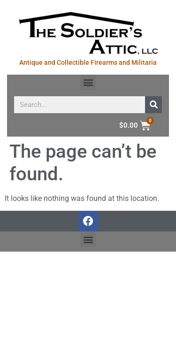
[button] (88, 82)
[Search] (153, 104)
